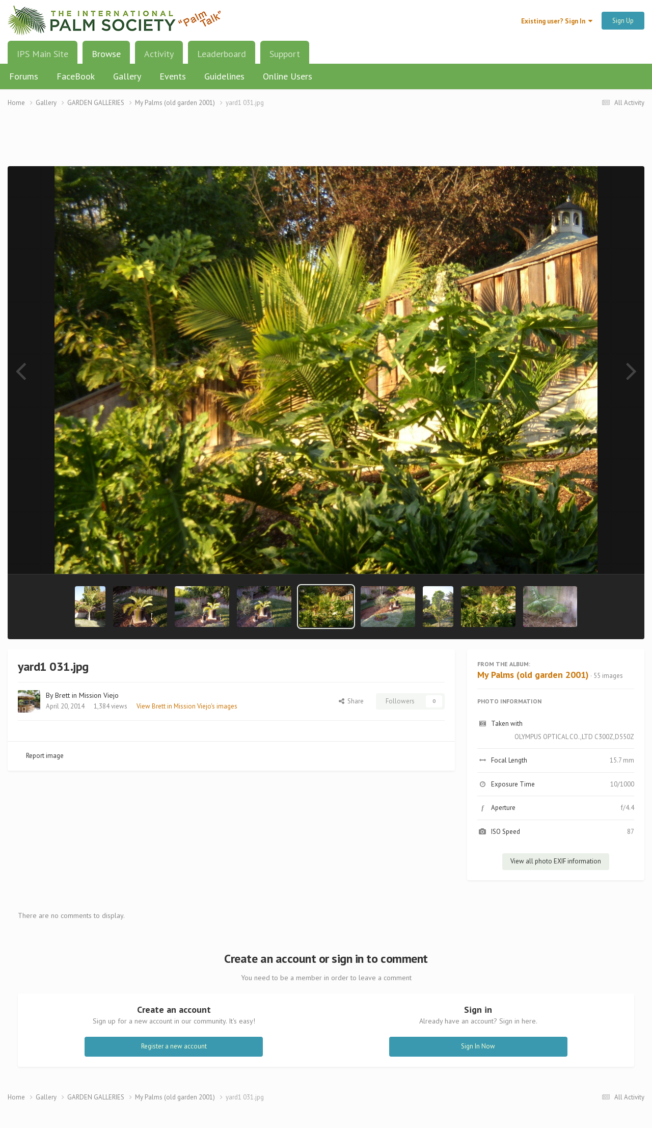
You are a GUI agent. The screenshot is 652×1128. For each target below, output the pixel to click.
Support (284, 54)
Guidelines (224, 76)
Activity (159, 54)
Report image (45, 755)
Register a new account (174, 1046)
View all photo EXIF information (555, 861)
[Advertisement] (326, 143)
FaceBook (76, 76)
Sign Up (623, 20)
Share (351, 701)
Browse (106, 57)
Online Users (287, 76)
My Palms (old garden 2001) (533, 674)
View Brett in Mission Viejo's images (187, 706)
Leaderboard (221, 54)
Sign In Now (478, 1046)
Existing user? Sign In (556, 21)
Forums (23, 76)
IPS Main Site (42, 54)
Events (172, 76)
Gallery (127, 76)
